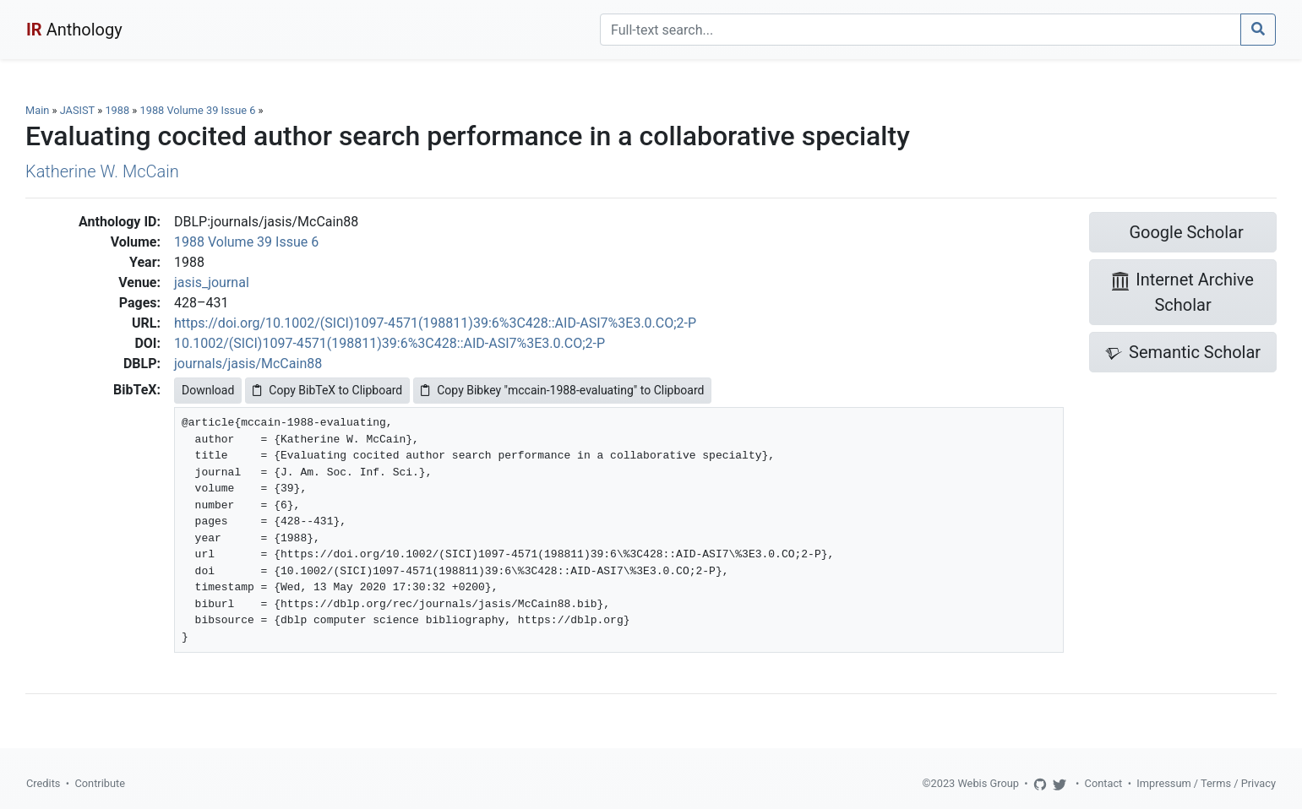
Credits (43, 783)
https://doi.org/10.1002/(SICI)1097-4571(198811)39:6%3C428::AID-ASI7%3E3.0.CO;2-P (435, 323)
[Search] (920, 30)
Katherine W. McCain (102, 171)
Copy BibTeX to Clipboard (327, 390)
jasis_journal (211, 282)
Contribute (99, 783)
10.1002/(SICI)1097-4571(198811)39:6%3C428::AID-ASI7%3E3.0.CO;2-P (389, 343)
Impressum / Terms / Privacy (1206, 783)
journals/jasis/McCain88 (248, 364)
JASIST (77, 110)
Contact (1104, 783)
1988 (117, 110)
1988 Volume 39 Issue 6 (199, 110)
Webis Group (988, 783)
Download (208, 390)
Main (37, 110)
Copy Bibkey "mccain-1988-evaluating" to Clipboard (562, 390)
